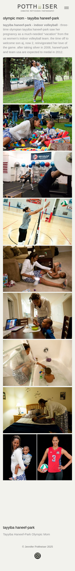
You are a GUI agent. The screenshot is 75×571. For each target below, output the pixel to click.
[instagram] (37, 556)
